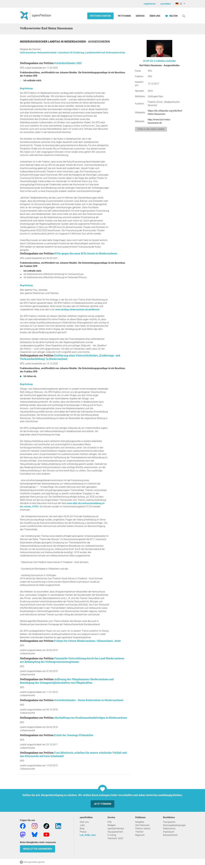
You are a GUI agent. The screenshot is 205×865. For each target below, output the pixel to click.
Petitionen (124, 16)
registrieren (150, 3)
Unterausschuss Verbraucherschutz (38, 52)
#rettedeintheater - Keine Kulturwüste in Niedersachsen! (88, 700)
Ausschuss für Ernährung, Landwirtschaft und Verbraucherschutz (91, 52)
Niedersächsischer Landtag (40, 41)
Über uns (84, 822)
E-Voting (111, 835)
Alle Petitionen (142, 825)
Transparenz (169, 822)
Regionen (140, 835)
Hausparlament (115, 831)
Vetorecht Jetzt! (115, 838)
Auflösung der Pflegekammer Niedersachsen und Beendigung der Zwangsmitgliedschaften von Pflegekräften (67, 680)
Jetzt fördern (102, 804)
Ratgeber (139, 822)
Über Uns (154, 16)
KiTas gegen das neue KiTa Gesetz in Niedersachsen (85, 253)
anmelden (165, 3)
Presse (83, 831)
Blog (82, 828)
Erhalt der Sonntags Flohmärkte (73, 735)
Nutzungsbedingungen (174, 825)
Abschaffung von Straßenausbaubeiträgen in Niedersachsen (90, 717)
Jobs (82, 825)
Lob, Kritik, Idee (88, 835)
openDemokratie (115, 828)
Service (140, 16)
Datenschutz (169, 828)
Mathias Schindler (166, 61)
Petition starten (100, 16)
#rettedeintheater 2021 (68, 63)
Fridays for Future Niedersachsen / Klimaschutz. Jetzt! (87, 640)
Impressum (168, 831)
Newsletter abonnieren (37, 849)
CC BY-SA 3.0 (150, 61)
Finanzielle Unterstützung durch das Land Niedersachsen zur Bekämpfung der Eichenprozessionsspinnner (72, 660)
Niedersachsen (75, 41)
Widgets (111, 825)
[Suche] (183, 15)
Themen (139, 831)
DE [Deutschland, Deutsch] (179, 3)
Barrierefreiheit (170, 835)
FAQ (109, 822)
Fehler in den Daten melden (151, 129)
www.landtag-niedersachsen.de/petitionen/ (77, 309)
